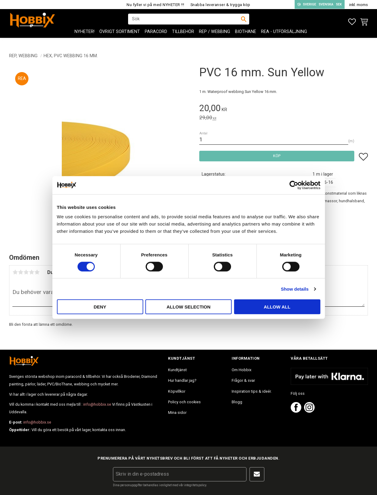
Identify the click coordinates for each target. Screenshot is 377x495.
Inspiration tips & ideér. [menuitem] (252, 391)
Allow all (277, 306)
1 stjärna (15, 272)
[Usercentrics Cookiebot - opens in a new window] (293, 185)
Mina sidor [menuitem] (177, 412)
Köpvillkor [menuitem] (176, 391)
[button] (352, 22)
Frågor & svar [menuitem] (243, 380)
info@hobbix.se (97, 404)
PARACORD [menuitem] (156, 36)
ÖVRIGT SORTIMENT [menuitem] (119, 36)
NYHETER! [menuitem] (84, 36)
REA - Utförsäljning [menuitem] (284, 36)
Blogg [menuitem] (237, 402)
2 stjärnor (20, 272)
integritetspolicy (195, 485)
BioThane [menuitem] (245, 36)
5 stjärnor (37, 272)
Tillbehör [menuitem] (183, 36)
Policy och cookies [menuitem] (184, 402)
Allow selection (188, 306)
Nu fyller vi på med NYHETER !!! (155, 4)
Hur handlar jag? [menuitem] (182, 380)
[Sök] (244, 21)
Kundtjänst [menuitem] (177, 370)
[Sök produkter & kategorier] (185, 21)
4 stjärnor (31, 272)
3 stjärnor (26, 272)
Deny (100, 306)
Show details (295, 288)
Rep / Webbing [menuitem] (214, 36)
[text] (283, 109)
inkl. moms (358, 4)
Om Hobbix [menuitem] (241, 370)
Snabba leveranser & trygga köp (220, 4)
